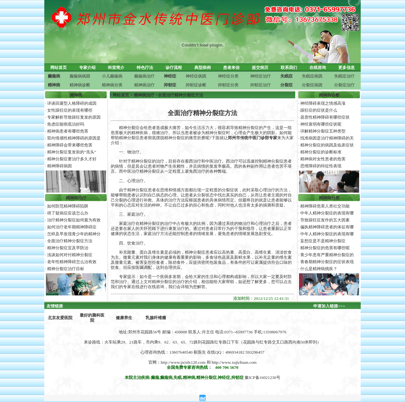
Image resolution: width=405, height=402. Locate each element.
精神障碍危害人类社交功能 (325, 206)
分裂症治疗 (344, 85)
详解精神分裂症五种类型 (323, 131)
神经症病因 (196, 76)
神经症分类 (228, 76)
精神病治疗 (144, 85)
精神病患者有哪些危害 (67, 131)
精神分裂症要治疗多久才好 (72, 159)
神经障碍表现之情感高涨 (323, 103)
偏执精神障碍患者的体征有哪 (327, 227)
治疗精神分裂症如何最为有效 (74, 220)
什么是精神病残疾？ (318, 268)
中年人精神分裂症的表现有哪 (327, 213)
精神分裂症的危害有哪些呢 (325, 247)
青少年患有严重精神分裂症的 (327, 254)
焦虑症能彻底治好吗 (65, 124)
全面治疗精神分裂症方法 (69, 240)
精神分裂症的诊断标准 (320, 152)
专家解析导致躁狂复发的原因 (74, 117)
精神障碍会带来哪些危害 (69, 145)
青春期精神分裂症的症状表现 (327, 261)
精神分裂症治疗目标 (65, 268)
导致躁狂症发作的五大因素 (325, 220)
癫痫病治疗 (144, 76)
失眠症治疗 (344, 76)
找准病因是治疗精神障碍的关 (327, 138)
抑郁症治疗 (260, 85)
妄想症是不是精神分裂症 (323, 240)
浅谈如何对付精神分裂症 (69, 254)
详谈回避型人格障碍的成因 (72, 103)
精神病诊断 (80, 85)
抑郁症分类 (228, 85)
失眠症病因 (312, 76)
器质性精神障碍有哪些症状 (325, 117)
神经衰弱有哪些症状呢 (320, 124)
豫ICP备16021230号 (262, 377)
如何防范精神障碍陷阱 (67, 206)
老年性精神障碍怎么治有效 (72, 261)
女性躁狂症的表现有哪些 (69, 110)
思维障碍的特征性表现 (320, 166)
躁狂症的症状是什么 (318, 110)
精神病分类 (112, 85)
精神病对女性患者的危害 (323, 159)
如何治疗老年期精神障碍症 (72, 227)
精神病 (76, 95)
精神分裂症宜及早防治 (67, 247)
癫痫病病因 (80, 76)
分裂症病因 (312, 85)
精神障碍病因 (59, 166)
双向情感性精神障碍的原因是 (74, 138)
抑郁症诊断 (196, 85)
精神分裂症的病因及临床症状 (327, 145)
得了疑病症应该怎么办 (67, 213)
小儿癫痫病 (112, 76)
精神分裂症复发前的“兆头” (71, 152)
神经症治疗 (260, 76)
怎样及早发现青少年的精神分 (74, 234)
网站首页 (121, 95)
